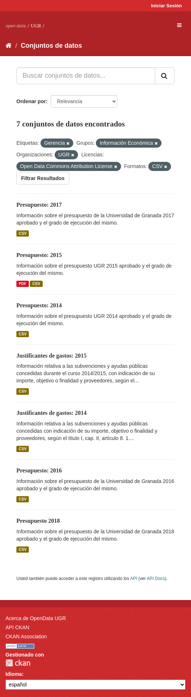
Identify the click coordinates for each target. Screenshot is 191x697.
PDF (22, 283)
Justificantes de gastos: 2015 (51, 356)
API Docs (156, 578)
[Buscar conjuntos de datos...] (85, 75)
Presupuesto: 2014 (39, 305)
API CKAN (17, 627)
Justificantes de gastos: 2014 (51, 413)
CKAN (17, 663)
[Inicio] (8, 45)
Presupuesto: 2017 (39, 205)
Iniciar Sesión (166, 5)
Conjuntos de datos (51, 45)
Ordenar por (31, 101)
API (133, 578)
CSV (23, 233)
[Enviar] (165, 75)
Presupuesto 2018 (38, 521)
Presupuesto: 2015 (39, 255)
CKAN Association (26, 636)
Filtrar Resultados (43, 178)
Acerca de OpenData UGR (35, 618)
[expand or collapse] (179, 25)
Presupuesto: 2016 (39, 470)
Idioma (13, 674)
